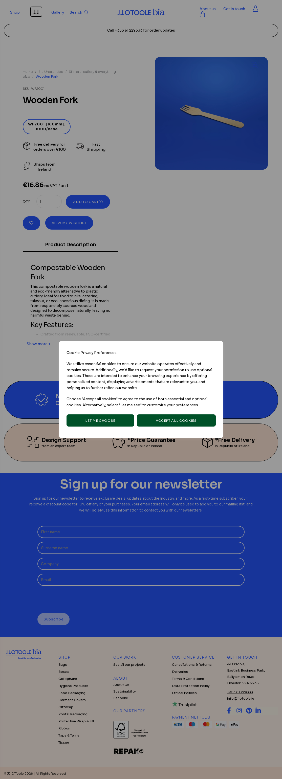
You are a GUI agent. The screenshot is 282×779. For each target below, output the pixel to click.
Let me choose (100, 420)
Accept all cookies (176, 420)
